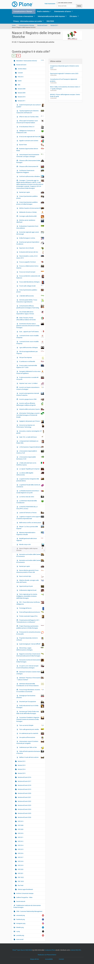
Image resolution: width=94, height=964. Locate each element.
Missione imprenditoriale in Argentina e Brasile (30, 533)
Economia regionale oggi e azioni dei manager (30, 233)
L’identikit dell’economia (31, 296)
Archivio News (21, 69)
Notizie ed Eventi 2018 (24, 785)
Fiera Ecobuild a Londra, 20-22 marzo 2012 (30, 257)
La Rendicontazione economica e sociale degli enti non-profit (30, 491)
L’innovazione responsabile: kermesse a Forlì (30, 458)
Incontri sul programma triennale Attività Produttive (30, 394)
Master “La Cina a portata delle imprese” (30, 527)
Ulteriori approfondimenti (25, 889)
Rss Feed (20, 885)
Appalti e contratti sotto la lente (31, 141)
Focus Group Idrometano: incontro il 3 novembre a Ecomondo (30, 690)
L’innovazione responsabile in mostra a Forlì (30, 452)
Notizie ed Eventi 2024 (24, 809)
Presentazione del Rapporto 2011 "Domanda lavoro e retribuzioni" (27, 621)
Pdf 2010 (20, 833)
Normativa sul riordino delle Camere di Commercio (30, 555)
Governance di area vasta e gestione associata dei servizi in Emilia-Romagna (30, 325)
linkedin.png (30, 927)
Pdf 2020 (20, 869)
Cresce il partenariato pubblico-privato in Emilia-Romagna (30, 203)
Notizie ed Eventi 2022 (24, 801)
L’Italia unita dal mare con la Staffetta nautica (30, 464)
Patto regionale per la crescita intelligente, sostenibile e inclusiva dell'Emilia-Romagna (30, 596)
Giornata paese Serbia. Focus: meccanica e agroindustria (30, 301)
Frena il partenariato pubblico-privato (30, 291)
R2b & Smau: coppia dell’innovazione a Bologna (30, 649)
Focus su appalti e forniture (31, 262)
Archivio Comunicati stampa (24, 893)
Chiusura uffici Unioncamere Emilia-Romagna (30, 161)
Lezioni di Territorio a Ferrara (31, 513)
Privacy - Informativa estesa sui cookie (27, 21)
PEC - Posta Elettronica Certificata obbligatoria (30, 603)
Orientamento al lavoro (62, 11)
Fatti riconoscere (50, 3)
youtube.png (30, 935)
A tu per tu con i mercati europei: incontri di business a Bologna (30, 667)
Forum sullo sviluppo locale (31, 286)
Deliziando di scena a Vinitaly (31, 212)
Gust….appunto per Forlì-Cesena (31, 331)
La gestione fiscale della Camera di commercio (30, 486)
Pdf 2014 (20, 77)
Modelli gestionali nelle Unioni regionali (30, 539)
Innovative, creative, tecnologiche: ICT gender (30, 432)
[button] (34, 11)
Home (14, 25)
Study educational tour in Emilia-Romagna (30, 706)
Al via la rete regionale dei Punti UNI (31, 137)
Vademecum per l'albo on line (31, 747)
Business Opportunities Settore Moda (30, 149)
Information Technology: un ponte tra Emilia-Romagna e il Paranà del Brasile (30, 415)
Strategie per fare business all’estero (30, 696)
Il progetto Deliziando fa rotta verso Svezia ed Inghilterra (30, 372)
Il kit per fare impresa (31, 357)
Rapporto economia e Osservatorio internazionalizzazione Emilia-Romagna (30, 655)
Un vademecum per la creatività (31, 733)
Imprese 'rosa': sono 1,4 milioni (31, 383)
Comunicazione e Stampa (22, 11)
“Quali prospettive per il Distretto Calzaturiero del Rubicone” (30, 111)
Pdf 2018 (20, 861)
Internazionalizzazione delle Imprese (51, 16)
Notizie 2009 (21, 93)
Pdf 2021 (20, 873)
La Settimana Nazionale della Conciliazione (30, 501)
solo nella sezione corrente (65, 2)
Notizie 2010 (21, 97)
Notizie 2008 (21, 89)
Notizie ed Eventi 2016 (24, 777)
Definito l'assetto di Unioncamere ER (31, 208)
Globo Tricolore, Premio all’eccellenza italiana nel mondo (30, 318)
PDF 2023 (20, 881)
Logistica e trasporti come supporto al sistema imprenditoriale (30, 517)
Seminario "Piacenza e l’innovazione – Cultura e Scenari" (30, 678)
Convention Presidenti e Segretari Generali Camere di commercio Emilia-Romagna (30, 719)
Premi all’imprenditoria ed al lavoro (31, 612)
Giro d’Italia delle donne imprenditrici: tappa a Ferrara (30, 312)
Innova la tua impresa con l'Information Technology (30, 426)
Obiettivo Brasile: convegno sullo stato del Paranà (30, 581)
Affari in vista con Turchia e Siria (31, 116)
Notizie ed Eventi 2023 (24, 805)
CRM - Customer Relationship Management (29, 911)
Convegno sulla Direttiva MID (31, 216)
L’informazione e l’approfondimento (31, 447)
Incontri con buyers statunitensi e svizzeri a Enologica (30, 388)
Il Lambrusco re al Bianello (31, 361)
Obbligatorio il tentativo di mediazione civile (30, 131)
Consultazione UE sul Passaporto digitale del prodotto (63, 80)
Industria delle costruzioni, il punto (31, 409)
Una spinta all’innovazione (31, 737)
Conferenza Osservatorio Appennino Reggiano (30, 171)
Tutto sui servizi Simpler (31, 725)
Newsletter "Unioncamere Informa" (30, 61)
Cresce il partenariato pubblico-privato (30, 197)
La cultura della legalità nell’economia (30, 474)
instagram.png (30, 923)
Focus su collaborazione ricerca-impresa (30, 267)
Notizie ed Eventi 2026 (24, 817)
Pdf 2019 (20, 865)
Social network (20, 901)
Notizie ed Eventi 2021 (24, 797)
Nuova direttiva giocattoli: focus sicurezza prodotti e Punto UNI (30, 571)
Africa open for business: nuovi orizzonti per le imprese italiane (30, 121)
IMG (18, 85)
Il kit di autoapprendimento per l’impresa (30, 352)
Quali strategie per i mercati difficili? (31, 644)
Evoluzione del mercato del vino (31, 252)
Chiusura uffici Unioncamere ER (31, 166)
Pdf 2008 (20, 825)
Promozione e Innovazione (23, 16)
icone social (19, 939)
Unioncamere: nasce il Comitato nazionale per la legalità (30, 742)
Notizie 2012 (21, 761)
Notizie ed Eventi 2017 (24, 781)
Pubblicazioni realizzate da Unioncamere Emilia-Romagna (27, 906)
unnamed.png (30, 915)
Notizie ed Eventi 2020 (24, 793)
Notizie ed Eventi (42, 25)
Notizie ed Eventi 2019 (24, 789)
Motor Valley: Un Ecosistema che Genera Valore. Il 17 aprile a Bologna (65, 88)
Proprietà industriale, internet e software (30, 639)
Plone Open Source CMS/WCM (22, 950)
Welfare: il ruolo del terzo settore (31, 757)
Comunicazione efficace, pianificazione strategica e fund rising (30, 307)
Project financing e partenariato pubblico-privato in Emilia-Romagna (30, 627)
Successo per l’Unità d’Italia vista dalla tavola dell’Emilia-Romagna (30, 712)
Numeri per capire (31, 192)
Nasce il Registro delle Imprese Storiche (30, 549)
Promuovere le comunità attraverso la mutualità (30, 633)
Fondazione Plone (49, 950)
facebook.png (30, 919)
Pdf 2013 (20, 821)
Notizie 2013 (21, 765)
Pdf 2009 (20, 829)
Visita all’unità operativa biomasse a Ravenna (30, 752)
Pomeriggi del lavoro (31, 608)
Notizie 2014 (21, 769)
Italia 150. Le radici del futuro (31, 437)
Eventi (19, 81)
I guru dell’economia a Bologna (31, 348)
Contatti (20, 73)
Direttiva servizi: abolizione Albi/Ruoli (30, 221)
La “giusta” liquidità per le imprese (31, 469)
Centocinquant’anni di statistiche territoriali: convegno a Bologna (30, 155)
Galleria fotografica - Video (24, 897)
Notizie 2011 (54, 25)
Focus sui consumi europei (31, 272)
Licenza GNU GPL (75, 950)
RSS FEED (50, 21)
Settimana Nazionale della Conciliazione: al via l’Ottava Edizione (30, 684)
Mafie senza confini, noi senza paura (31, 523)
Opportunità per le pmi (31, 586)
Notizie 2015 (21, 773)
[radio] (14, 55)
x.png (30, 931)
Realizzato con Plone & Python (47, 955)
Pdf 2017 (20, 857)
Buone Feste (31, 145)
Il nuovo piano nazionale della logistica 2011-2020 (30, 366)
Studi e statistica (43, 11)
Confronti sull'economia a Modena (31, 176)
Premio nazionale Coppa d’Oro (31, 616)
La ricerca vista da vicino (31, 497)
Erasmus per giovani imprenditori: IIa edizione (30, 243)
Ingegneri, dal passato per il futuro (31, 421)
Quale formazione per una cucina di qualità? (30, 106)
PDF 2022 (20, 877)
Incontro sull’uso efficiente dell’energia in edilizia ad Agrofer (30, 404)
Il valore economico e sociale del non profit (30, 378)
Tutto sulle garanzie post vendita (31, 729)
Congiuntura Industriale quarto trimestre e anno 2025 (64, 67)
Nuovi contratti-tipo (31, 576)
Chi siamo (73, 16)
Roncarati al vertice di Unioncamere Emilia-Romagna (30, 661)
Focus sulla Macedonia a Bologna (31, 282)
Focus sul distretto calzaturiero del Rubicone (30, 277)
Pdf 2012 (20, 841)
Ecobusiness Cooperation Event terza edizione (30, 227)
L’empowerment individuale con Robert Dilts (30, 442)
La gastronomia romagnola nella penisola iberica (30, 480)
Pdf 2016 (20, 853)
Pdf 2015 (20, 849)
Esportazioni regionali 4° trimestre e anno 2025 (64, 73)
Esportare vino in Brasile (31, 248)
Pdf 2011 (20, 837)
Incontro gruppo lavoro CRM (31, 399)
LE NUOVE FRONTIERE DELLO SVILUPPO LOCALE (27, 507)
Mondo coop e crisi (31, 544)
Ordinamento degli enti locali (31, 590)
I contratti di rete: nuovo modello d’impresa (30, 336)
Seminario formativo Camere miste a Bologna (30, 672)
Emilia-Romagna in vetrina (31, 238)
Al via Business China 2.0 (31, 127)
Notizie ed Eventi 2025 (24, 813)
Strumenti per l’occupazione (31, 702)
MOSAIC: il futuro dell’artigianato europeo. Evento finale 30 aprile (65, 95)
